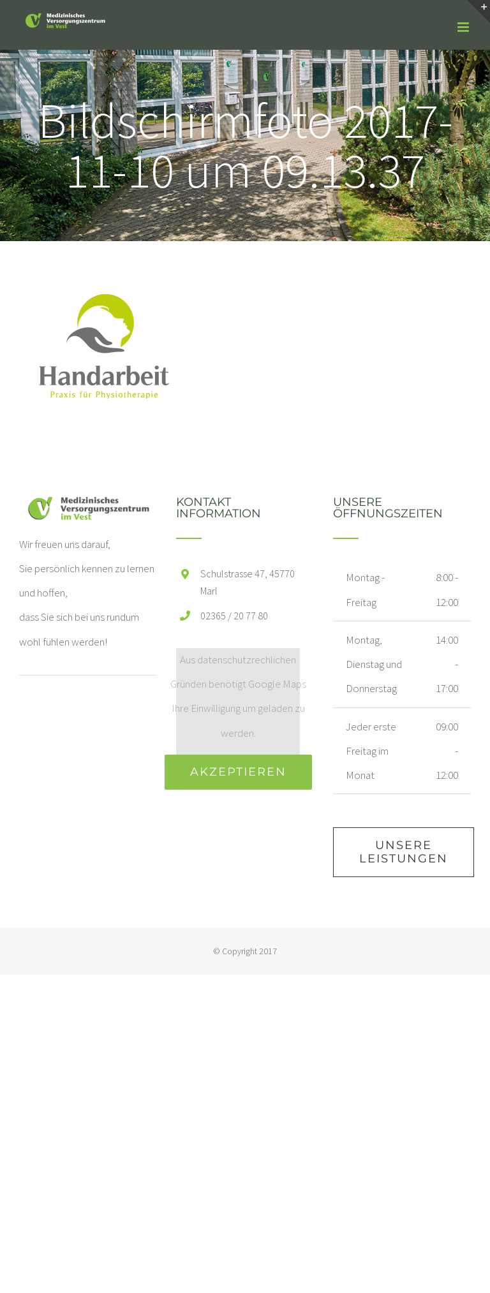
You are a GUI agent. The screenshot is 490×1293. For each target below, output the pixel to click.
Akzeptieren (238, 772)
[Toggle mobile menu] (464, 27)
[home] (88, 508)
